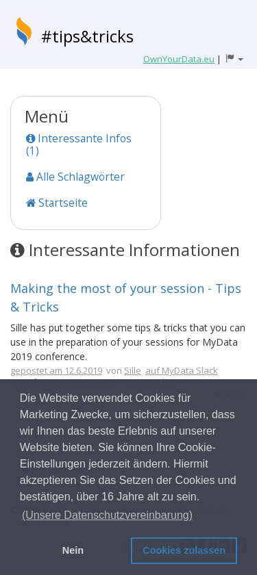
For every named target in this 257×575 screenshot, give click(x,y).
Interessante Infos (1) (79, 144)
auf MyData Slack (181, 370)
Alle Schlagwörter (75, 176)
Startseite (57, 202)
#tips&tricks (87, 36)
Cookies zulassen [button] (184, 550)
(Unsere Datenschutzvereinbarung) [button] (107, 515)
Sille (132, 370)
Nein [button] (73, 550)
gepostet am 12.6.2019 (56, 370)
